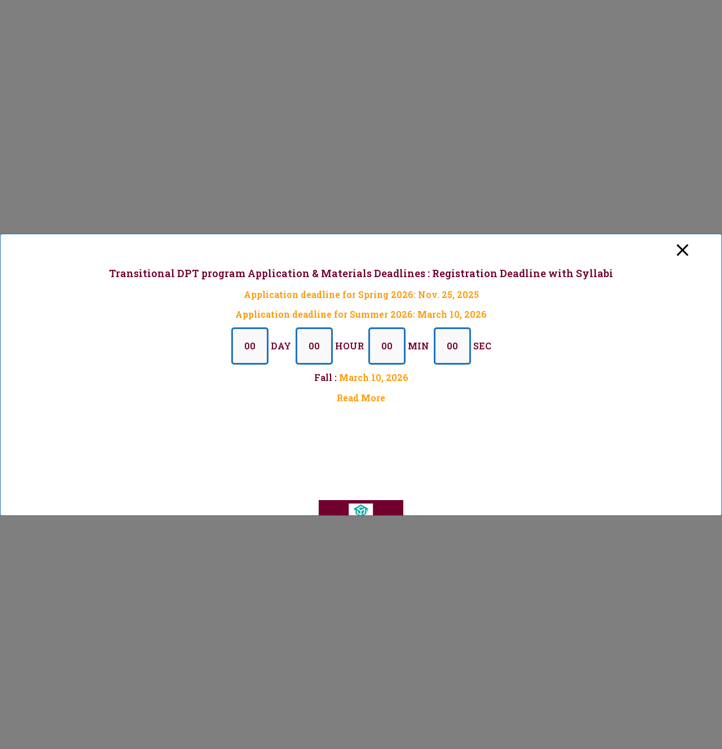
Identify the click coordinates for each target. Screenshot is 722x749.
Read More (361, 397)
